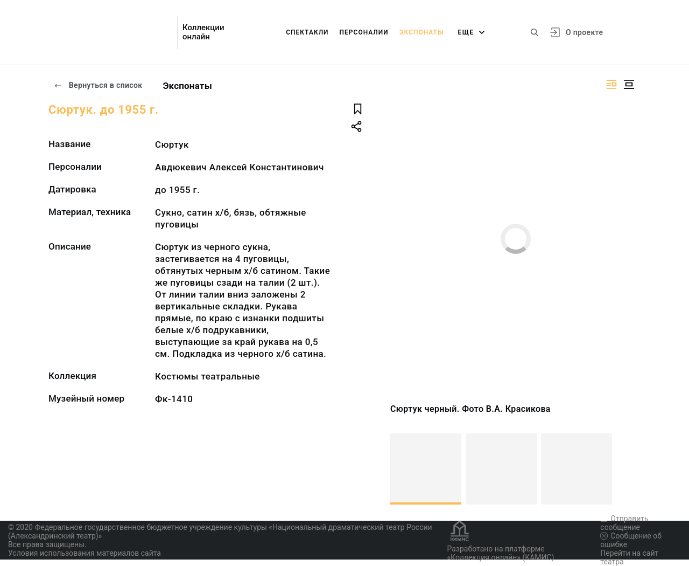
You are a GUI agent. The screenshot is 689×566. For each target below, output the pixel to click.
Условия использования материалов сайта (84, 553)
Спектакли (307, 32)
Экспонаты (421, 32)
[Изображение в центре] (628, 84)
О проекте (584, 32)
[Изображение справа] (611, 84)
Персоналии (364, 32)
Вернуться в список (98, 85)
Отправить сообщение (624, 523)
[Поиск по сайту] (535, 32)
